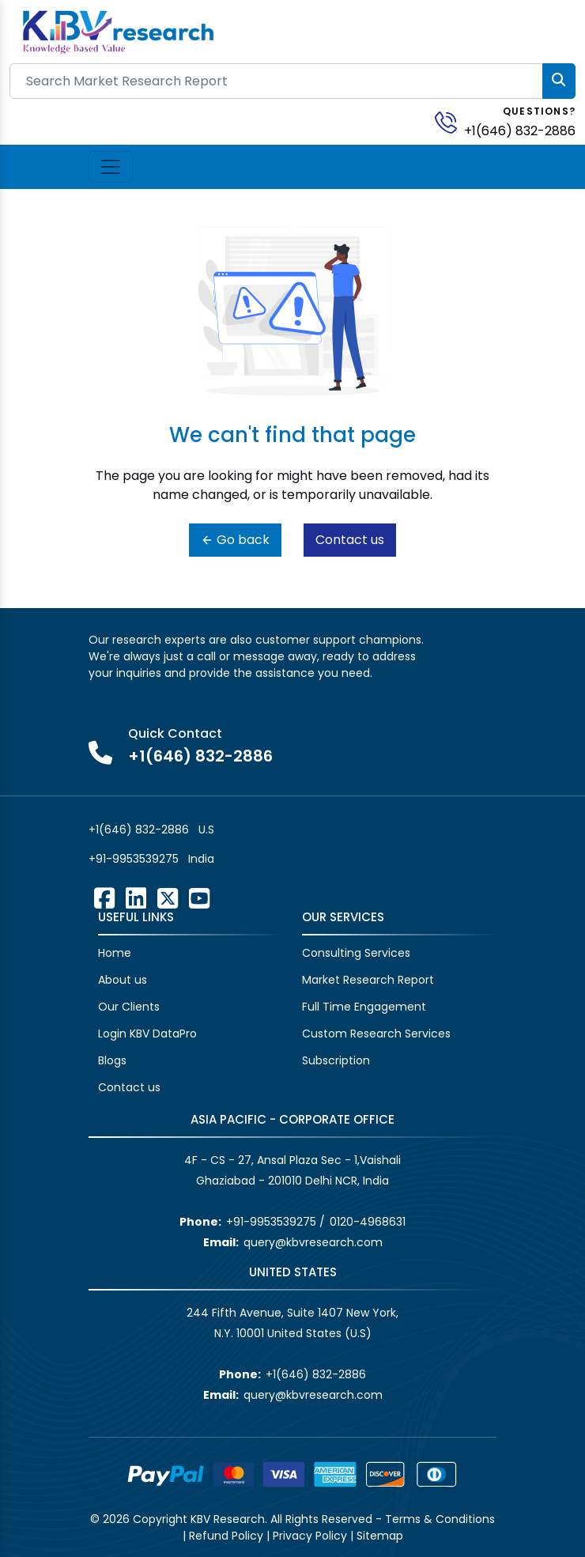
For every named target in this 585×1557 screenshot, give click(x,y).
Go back (235, 540)
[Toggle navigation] (111, 167)
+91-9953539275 (134, 859)
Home (114, 952)
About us (122, 979)
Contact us (349, 540)
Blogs (112, 1060)
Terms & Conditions (440, 1519)
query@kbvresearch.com (313, 1242)
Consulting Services (356, 952)
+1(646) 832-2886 (520, 131)
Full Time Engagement (364, 1006)
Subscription (336, 1060)
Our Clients (129, 1006)
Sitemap (380, 1536)
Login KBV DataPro (147, 1033)
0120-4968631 (368, 1222)
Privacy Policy (310, 1536)
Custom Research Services (376, 1033)
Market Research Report (368, 979)
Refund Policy (226, 1536)
